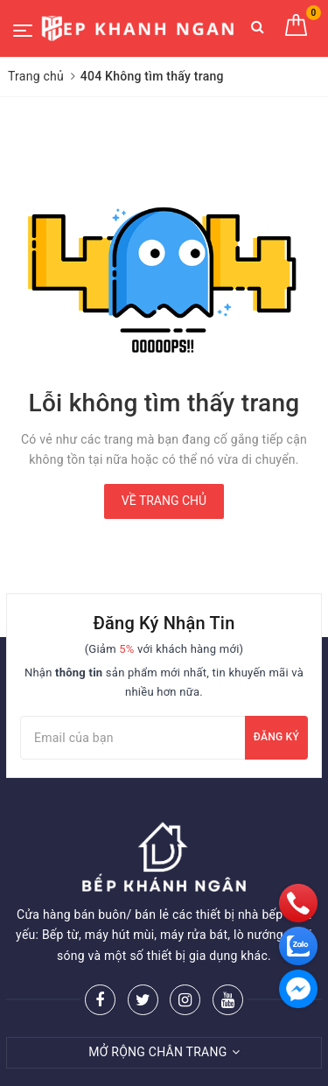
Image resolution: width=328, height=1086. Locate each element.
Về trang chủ (164, 501)
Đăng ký (276, 737)
